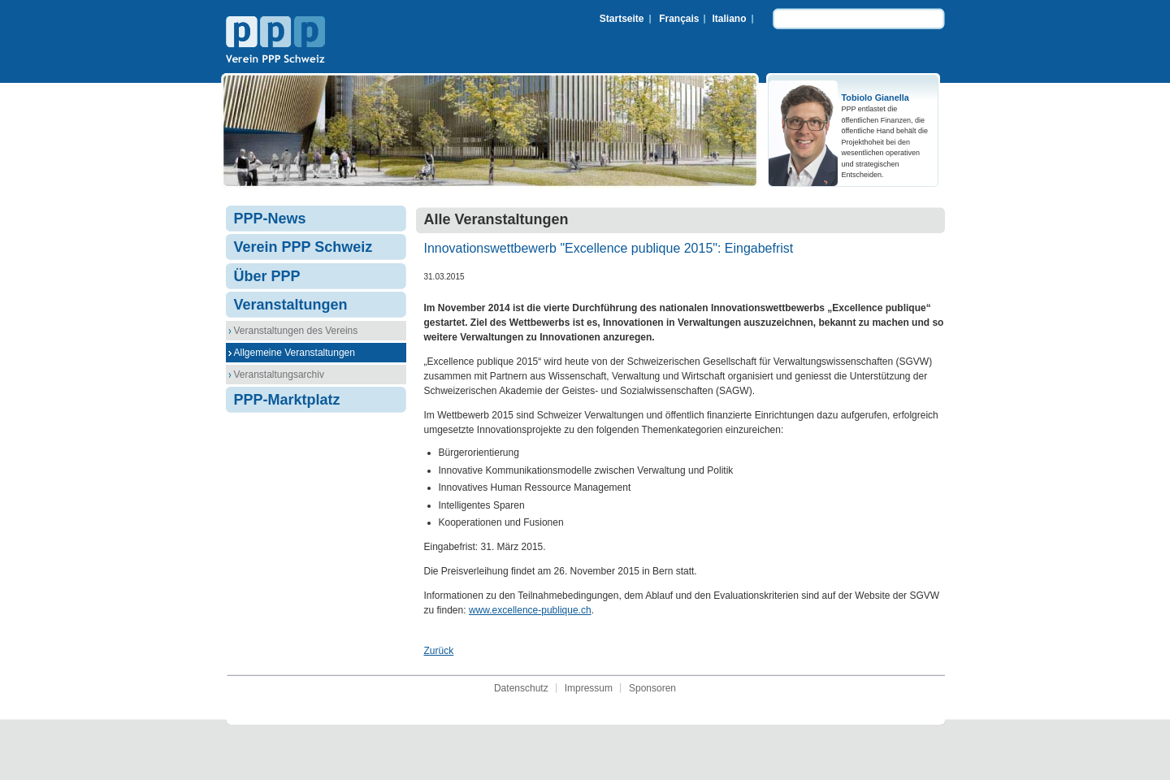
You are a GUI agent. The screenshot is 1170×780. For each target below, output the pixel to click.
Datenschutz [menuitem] (521, 688)
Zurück (439, 650)
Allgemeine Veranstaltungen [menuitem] (294, 352)
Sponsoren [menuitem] (652, 688)
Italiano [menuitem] (729, 18)
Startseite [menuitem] (622, 18)
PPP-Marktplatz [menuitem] (287, 400)
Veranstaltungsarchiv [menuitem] (279, 374)
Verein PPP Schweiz (275, 41)
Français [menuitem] (679, 18)
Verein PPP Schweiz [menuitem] (303, 247)
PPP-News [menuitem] (270, 218)
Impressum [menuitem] (589, 688)
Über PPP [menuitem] (267, 276)
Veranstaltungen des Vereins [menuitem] (296, 330)
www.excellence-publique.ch (530, 610)
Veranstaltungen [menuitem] (291, 305)
